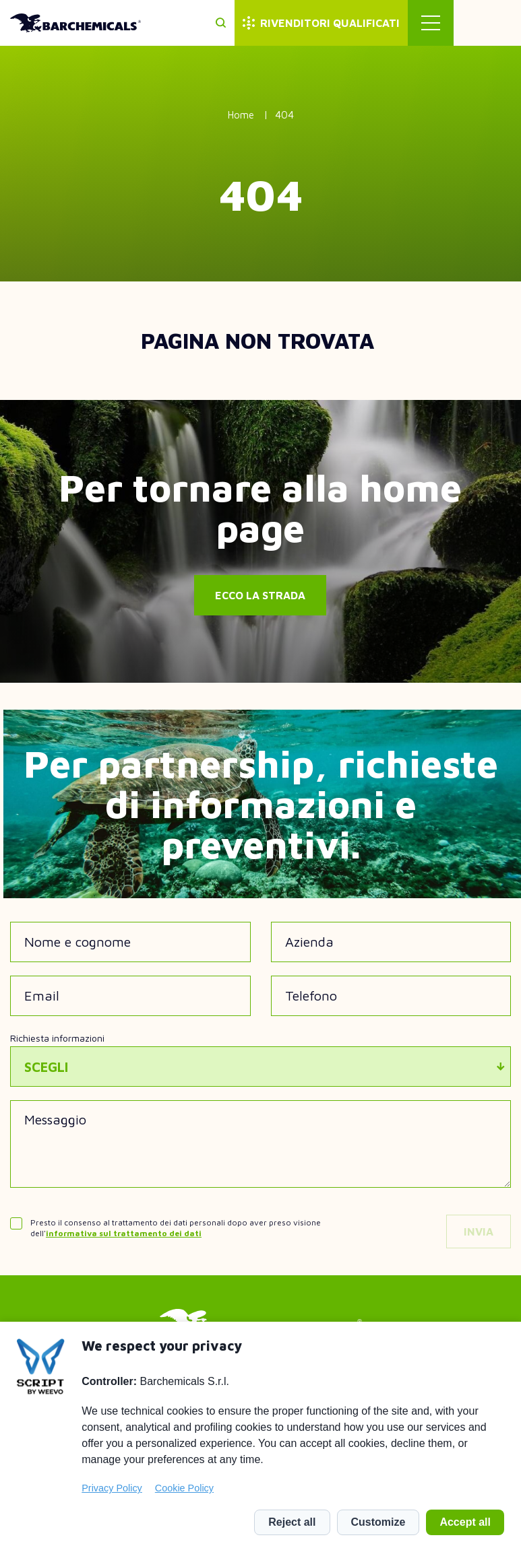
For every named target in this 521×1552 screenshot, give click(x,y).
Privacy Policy (112, 1488)
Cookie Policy (184, 1488)
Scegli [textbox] (46, 1067)
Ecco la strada (260, 595)
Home (241, 115)
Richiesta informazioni (57, 1038)
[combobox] (260, 1066)
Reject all (291, 1522)
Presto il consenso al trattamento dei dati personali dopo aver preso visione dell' (175, 1227)
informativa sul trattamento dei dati (124, 1233)
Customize (378, 1522)
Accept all (465, 1522)
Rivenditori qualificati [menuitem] (397, 23)
